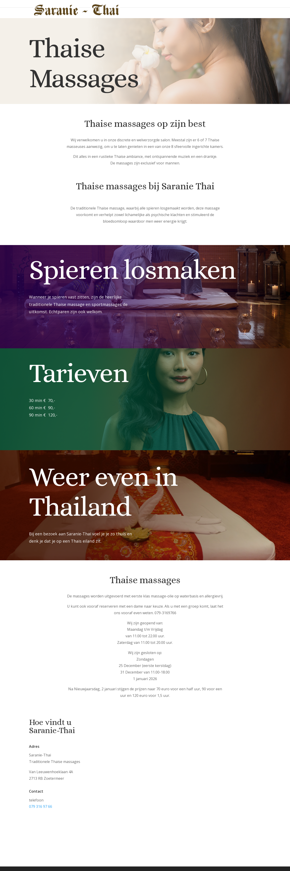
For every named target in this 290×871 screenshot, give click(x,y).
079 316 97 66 (40, 806)
